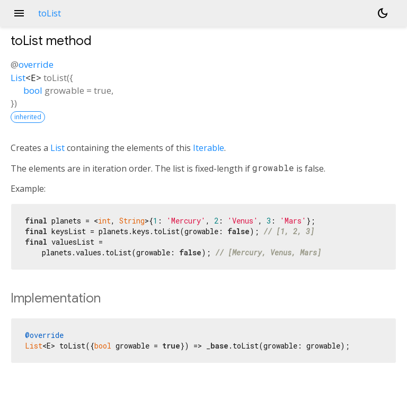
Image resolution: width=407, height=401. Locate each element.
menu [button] (19, 13)
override (36, 64)
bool (32, 90)
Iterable (208, 148)
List (18, 78)
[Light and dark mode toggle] (382, 13)
